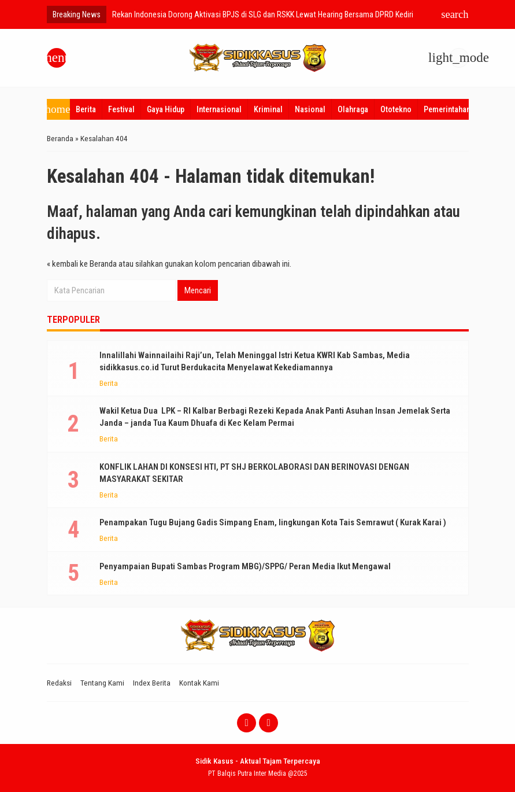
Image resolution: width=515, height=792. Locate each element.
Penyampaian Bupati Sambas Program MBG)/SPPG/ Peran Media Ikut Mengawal (245, 566)
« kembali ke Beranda (82, 264)
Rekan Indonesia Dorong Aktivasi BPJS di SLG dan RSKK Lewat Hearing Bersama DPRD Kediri (262, 14)
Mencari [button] (197, 290)
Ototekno (396, 109)
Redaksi (59, 682)
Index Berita (152, 682)
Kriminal (268, 109)
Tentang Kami (102, 682)
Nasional (310, 109)
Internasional (219, 109)
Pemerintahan (447, 109)
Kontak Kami (199, 682)
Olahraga (353, 109)
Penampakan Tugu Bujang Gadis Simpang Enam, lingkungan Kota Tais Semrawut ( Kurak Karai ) (272, 522)
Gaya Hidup (165, 109)
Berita (86, 109)
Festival (121, 109)
